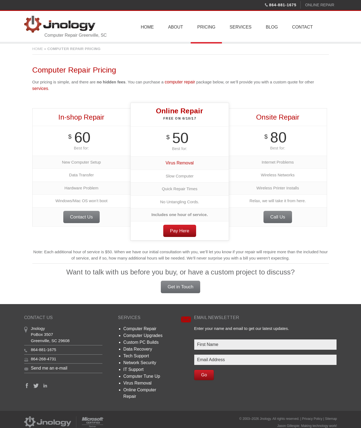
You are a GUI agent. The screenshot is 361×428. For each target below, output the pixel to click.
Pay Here (179, 229)
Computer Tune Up (140, 372)
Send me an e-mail (48, 366)
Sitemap (331, 412)
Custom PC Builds (139, 340)
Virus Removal (180, 162)
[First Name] (265, 343)
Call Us (277, 216)
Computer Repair (138, 327)
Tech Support (135, 352)
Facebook (27, 384)
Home (37, 49)
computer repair (179, 81)
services (39, 88)
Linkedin (45, 384)
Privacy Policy (312, 412)
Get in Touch (180, 285)
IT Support (132, 365)
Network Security (138, 359)
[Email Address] (265, 358)
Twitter (36, 384)
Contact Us (81, 216)
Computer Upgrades (141, 333)
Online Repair (319, 5)
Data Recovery (136, 346)
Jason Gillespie (288, 418)
